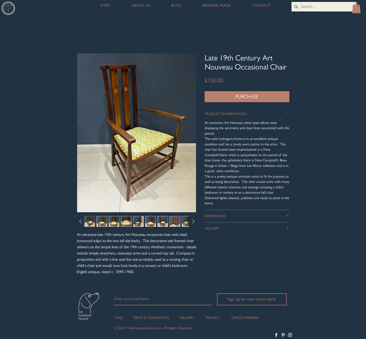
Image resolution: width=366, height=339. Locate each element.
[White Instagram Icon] (290, 335)
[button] (356, 8)
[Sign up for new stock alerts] (252, 299)
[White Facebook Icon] (276, 335)
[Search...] (323, 6)
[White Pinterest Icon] (283, 335)
